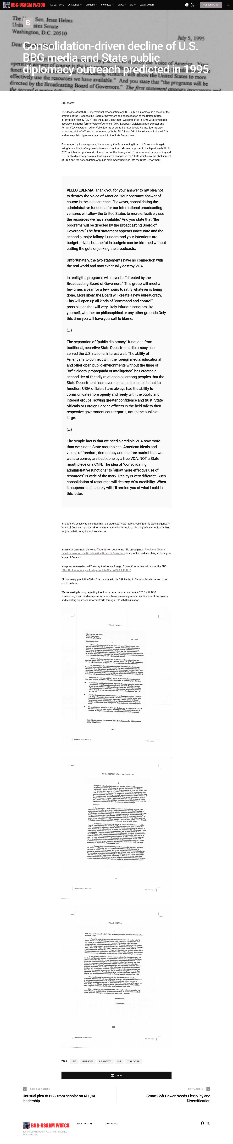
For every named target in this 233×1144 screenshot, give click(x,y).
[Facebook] (187, 4)
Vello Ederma (133, 1061)
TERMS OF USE (111, 1124)
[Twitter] (192, 4)
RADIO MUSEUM (84, 1124)
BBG (74, 1061)
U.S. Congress (105, 1061)
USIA (119, 1061)
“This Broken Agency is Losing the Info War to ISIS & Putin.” (96, 570)
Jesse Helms (87, 1061)
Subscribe (210, 5)
